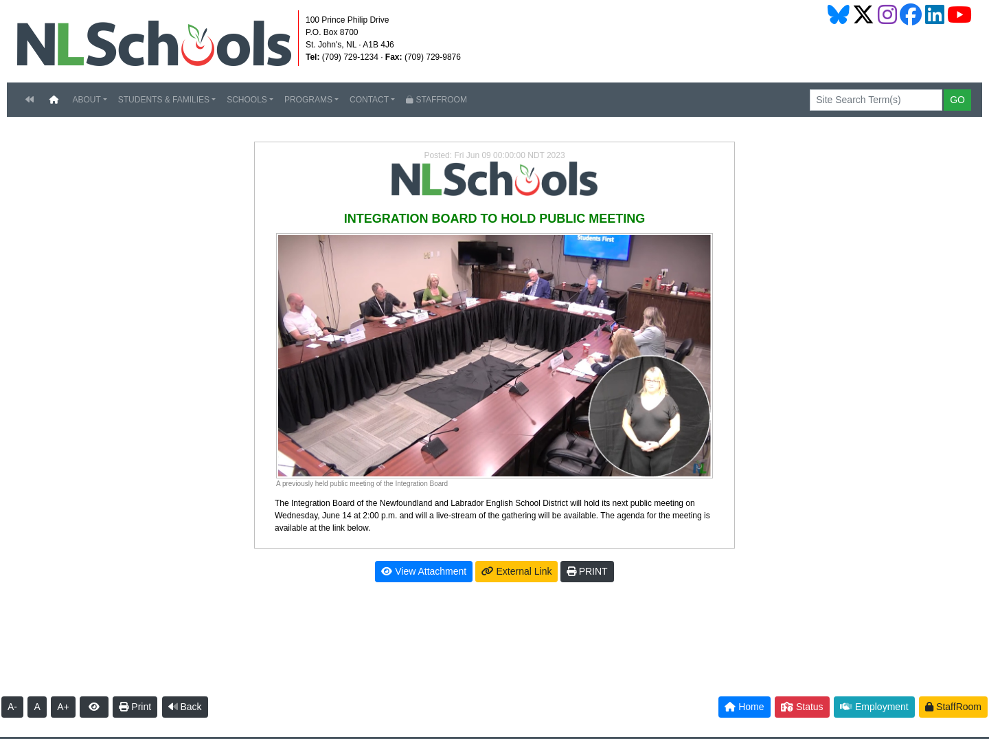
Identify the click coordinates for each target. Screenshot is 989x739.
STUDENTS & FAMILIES (163, 99)
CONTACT (369, 99)
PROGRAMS (308, 99)
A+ (63, 706)
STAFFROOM (436, 99)
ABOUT (86, 99)
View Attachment (423, 571)
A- (12, 706)
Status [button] (802, 706)
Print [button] (135, 706)
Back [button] (185, 706)
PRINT (587, 571)
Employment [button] (874, 706)
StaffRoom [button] (953, 706)
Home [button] (744, 706)
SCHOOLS (247, 99)
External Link (516, 571)
